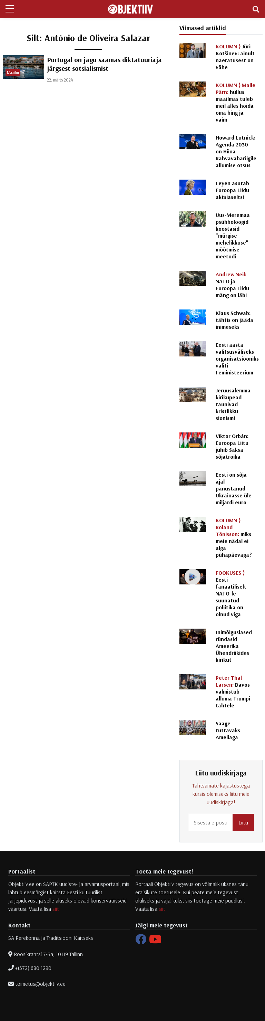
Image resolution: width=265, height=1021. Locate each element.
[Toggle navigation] (256, 9)
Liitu (243, 822)
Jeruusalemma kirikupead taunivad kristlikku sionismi (233, 404)
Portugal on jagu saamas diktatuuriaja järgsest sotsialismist (104, 64)
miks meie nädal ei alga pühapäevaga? (234, 537)
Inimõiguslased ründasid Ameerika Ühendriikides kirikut (234, 646)
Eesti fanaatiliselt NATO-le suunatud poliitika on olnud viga (231, 593)
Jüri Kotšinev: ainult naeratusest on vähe (235, 56)
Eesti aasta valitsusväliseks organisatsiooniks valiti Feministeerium (237, 358)
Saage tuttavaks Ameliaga (228, 730)
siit (55, 908)
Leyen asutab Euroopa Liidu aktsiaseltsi (232, 190)
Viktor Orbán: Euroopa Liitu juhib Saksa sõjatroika (232, 446)
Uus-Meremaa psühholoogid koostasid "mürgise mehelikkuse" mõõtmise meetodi (233, 235)
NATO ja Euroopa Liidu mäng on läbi (232, 284)
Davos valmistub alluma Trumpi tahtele (233, 691)
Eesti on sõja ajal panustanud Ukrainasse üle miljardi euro (234, 488)
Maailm (13, 72)
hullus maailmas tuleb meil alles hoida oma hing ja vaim (235, 102)
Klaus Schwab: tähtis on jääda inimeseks (234, 319)
